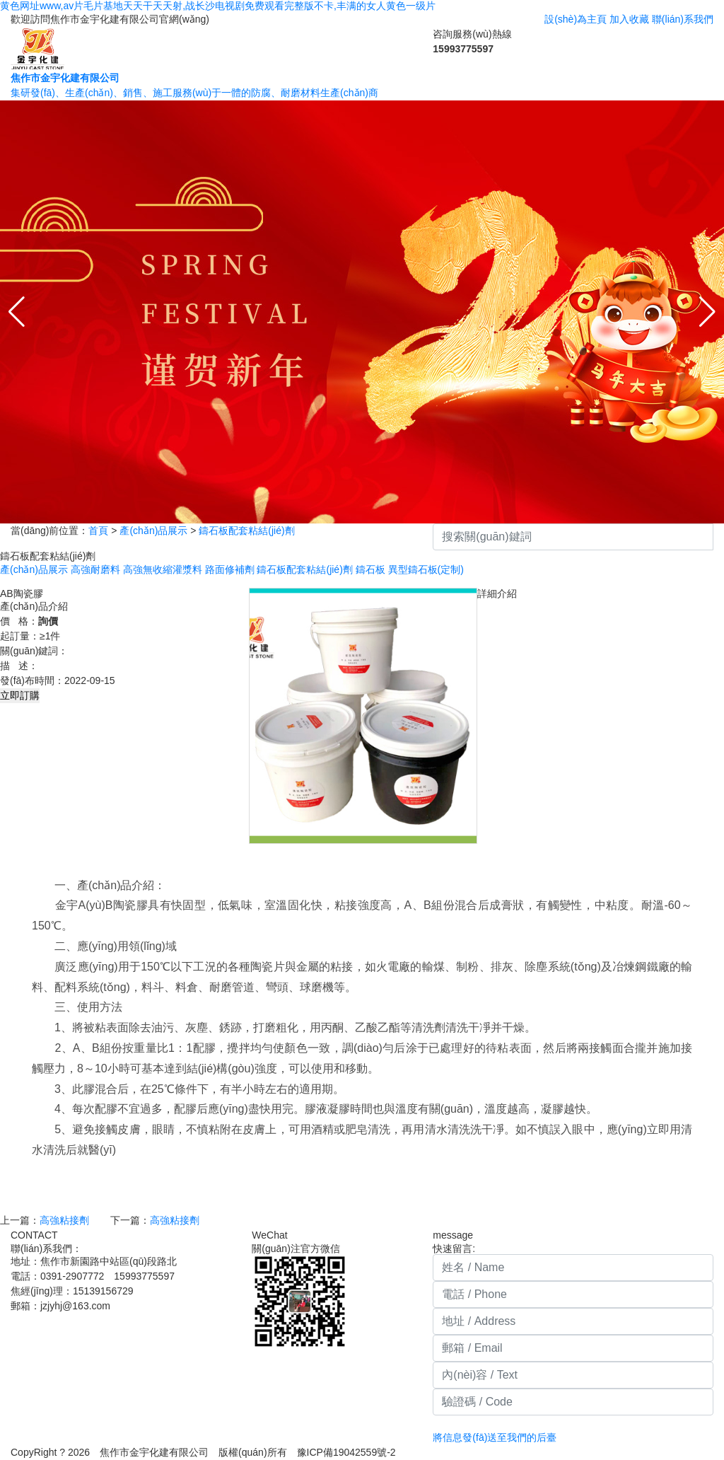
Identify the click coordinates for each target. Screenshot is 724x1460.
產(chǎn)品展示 (153, 530)
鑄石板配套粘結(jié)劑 (246, 530)
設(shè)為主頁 (575, 19)
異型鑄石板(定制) (426, 569)
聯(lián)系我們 (682, 19)
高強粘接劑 (64, 1220)
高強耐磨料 (95, 569)
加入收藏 (629, 19)
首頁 (98, 530)
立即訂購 (20, 695)
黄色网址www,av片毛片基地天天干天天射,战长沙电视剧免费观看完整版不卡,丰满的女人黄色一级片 (218, 5)
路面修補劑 (230, 569)
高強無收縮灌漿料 (162, 569)
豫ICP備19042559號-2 (351, 1452)
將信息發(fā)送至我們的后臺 (494, 1437)
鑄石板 (370, 569)
